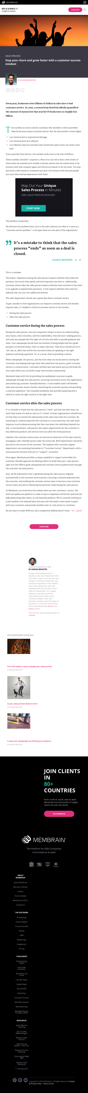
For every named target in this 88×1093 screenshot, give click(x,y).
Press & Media (20, 896)
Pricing (21, 948)
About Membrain (20, 882)
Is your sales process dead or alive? (22, 704)
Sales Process (13, 56)
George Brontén (28, 80)
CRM (21, 935)
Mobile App (21, 940)
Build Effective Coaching (21, 1026)
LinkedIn (32, 615)
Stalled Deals (22, 984)
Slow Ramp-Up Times (22, 974)
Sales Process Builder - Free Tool (21, 1045)
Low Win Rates (21, 980)
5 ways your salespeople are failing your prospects (29, 741)
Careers (20, 891)
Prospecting (21, 917)
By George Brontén (38, 569)
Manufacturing (21, 1006)
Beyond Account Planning (21, 1051)
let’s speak (76, 510)
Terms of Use (48, 1083)
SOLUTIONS (21, 989)
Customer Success (22, 997)
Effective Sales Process (21, 1039)
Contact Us (20, 905)
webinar (50, 606)
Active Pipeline (21, 922)
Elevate (21, 931)
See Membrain (59, 814)
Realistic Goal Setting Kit (21, 1063)
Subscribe (44, 526)
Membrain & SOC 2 (20, 900)
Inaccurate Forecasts (22, 968)
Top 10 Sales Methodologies (22, 1032)
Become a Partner (20, 887)
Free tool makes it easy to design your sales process (29, 666)
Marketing (22, 993)
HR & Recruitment (22, 1002)
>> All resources (21, 1069)
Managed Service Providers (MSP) (21, 1012)
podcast (32, 609)
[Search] (84, 9)
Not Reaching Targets (21, 962)
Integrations (21, 944)
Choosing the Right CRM (21, 1057)
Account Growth (21, 926)
